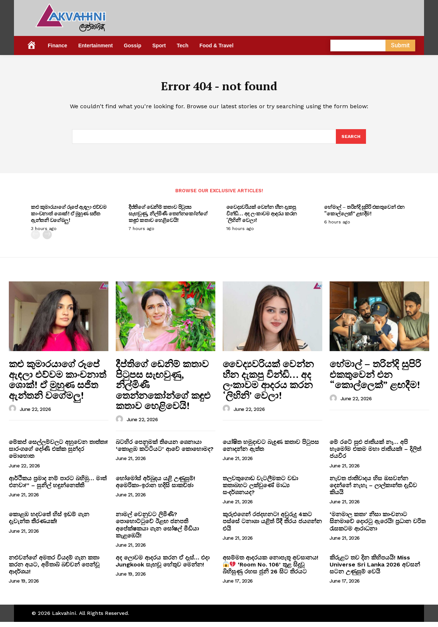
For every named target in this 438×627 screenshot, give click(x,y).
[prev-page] (35, 239)
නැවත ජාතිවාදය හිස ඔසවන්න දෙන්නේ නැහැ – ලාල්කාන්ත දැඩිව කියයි (373, 490)
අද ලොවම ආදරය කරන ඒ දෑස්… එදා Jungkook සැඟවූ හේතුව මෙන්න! (162, 566)
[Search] (350, 141)
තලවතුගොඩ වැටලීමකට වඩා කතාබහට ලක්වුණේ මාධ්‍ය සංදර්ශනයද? (260, 490)
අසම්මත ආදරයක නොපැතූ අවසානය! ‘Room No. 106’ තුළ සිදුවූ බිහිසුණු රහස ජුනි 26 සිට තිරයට (270, 569)
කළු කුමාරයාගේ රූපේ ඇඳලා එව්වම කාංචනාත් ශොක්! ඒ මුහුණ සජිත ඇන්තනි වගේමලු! (68, 218)
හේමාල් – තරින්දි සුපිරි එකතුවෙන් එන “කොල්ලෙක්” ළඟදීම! (364, 215)
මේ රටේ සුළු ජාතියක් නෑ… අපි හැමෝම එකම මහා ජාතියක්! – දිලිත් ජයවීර (375, 454)
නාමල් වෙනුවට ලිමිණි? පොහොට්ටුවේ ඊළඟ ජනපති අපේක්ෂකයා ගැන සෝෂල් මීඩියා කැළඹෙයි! (157, 530)
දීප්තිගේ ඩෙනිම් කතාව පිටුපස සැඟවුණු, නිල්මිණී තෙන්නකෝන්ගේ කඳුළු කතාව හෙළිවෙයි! (168, 218)
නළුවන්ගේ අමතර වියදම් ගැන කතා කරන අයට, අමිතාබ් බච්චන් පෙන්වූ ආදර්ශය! (54, 569)
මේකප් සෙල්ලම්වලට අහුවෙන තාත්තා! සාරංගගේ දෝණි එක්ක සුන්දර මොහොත (58, 454)
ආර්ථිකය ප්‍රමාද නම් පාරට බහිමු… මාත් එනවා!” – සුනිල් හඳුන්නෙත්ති (58, 486)
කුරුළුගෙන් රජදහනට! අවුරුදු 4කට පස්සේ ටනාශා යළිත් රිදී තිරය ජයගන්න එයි (272, 526)
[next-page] (47, 239)
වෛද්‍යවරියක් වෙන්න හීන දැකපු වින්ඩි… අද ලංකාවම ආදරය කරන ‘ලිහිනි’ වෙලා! (261, 218)
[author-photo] (13, 414)
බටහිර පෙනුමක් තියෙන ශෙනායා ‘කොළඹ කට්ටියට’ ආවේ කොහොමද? (164, 451)
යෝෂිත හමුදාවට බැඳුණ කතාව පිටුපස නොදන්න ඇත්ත (271, 451)
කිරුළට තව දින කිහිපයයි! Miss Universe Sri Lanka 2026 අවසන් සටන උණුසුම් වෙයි (375, 569)
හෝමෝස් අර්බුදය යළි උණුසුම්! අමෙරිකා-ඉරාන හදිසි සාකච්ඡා (155, 486)
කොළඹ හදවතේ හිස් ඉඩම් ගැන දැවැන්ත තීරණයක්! (49, 523)
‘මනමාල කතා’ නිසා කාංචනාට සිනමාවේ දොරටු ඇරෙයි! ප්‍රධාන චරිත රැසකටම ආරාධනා (378, 526)
